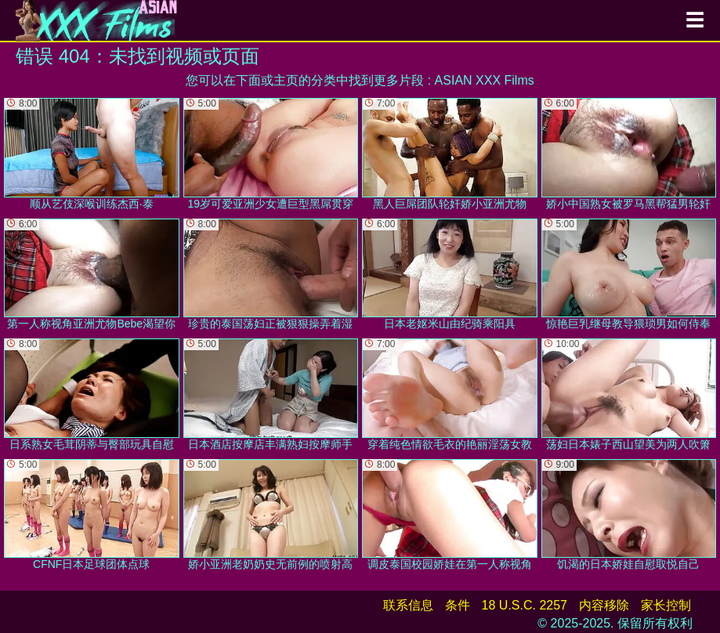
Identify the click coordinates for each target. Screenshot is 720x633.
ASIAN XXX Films (484, 80)
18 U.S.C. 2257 (524, 605)
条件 (457, 605)
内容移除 (604, 605)
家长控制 (666, 605)
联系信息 (408, 605)
